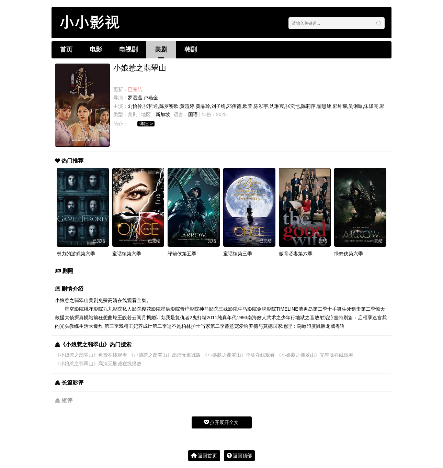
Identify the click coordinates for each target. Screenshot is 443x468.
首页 (66, 49)
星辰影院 (170, 309)
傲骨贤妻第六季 (296, 253)
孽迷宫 (374, 317)
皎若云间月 (134, 317)
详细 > (146, 123)
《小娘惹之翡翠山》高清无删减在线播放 (98, 363)
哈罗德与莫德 (258, 326)
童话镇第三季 (237, 253)
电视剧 (128, 49)
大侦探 (72, 317)
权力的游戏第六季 (76, 253)
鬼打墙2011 (204, 317)
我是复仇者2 (179, 317)
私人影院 (131, 309)
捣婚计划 (156, 317)
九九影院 (112, 309)
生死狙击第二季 (358, 309)
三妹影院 (228, 309)
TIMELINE (287, 309)
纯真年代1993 (232, 317)
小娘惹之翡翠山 (72, 300)
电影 (96, 49)
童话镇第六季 (126, 253)
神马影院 (208, 309)
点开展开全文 (221, 422)
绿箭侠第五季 (182, 253)
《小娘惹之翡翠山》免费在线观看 (91, 355)
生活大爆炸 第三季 (99, 326)
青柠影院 (189, 309)
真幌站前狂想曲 (96, 317)
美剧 (161, 49)
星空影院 (74, 309)
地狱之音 (305, 317)
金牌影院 (266, 309)
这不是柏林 (179, 326)
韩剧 (190, 49)
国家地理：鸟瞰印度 (294, 326)
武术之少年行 (280, 317)
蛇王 (117, 317)
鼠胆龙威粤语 (330, 326)
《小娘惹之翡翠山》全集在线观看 (239, 355)
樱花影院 (151, 309)
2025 (221, 114)
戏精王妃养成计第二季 (143, 326)
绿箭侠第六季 (348, 253)
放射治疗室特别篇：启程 (341, 317)
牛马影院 (247, 309)
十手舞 (334, 309)
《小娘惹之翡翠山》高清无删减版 (165, 355)
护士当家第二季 (208, 326)
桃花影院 (93, 309)
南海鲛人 (256, 317)
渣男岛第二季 (312, 309)
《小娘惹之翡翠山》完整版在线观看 (314, 355)
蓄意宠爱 (234, 326)
